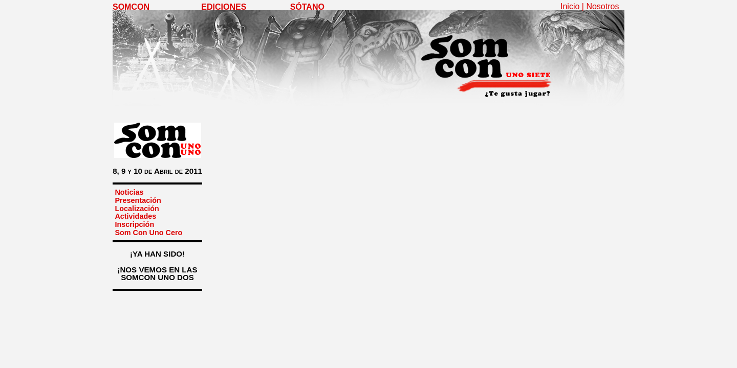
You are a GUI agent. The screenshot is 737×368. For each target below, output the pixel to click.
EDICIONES (223, 7)
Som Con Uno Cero (148, 232)
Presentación (138, 200)
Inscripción (134, 224)
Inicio (569, 6)
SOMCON (131, 7)
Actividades (135, 216)
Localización (137, 208)
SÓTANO (307, 7)
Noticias (129, 192)
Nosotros (602, 6)
